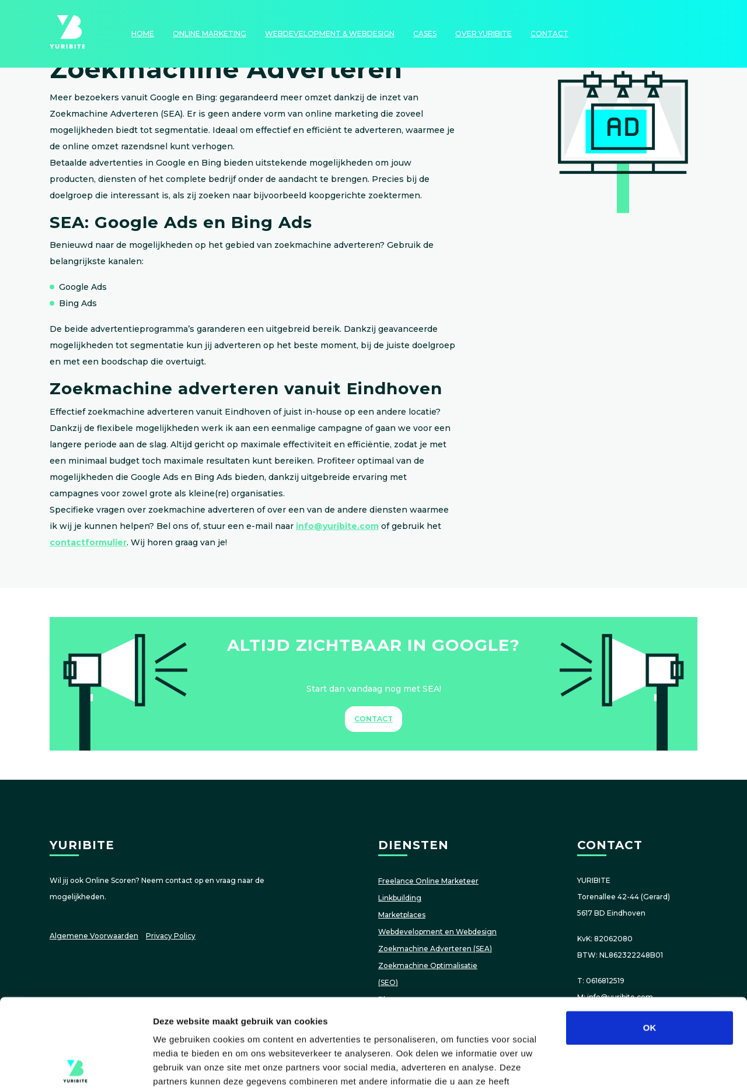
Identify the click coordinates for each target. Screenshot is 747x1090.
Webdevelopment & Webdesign (330, 33)
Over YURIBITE (483, 33)
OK (650, 938)
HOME (142, 33)
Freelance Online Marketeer (428, 881)
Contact (549, 33)
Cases (425, 33)
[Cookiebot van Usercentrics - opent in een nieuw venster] (76, 1067)
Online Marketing (209, 33)
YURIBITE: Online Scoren (67, 33)
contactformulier (88, 542)
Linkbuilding (399, 897)
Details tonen (630, 1067)
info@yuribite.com (337, 526)
